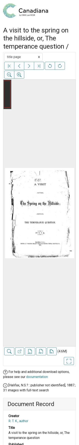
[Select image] (23, 57)
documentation (37, 377)
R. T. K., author (18, 421)
